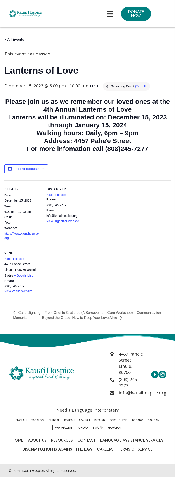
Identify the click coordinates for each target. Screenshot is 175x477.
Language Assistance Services (131, 440)
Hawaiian (114, 428)
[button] (136, 14)
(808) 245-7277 (128, 383)
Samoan (153, 420)
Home (17, 440)
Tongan (82, 428)
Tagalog (37, 420)
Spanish (84, 420)
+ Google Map (23, 275)
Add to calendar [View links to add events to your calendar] (27, 169)
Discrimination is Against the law (57, 449)
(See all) (141, 86)
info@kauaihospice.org (142, 393)
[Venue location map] (69, 274)
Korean (69, 420)
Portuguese (118, 420)
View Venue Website (18, 291)
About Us (37, 440)
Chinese (54, 420)
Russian (99, 420)
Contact (86, 440)
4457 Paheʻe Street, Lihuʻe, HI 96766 (131, 363)
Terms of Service (135, 449)
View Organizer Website (62, 221)
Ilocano (137, 420)
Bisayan (98, 428)
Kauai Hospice (56, 195)
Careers (105, 449)
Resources (62, 440)
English (21, 420)
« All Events (14, 39)
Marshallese (63, 428)
